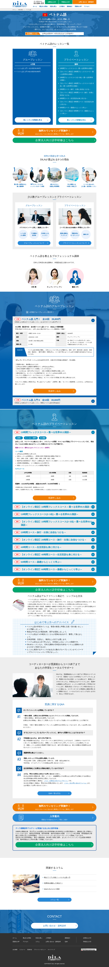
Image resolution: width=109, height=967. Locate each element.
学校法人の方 (87, 941)
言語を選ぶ (39, 938)
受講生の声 (16, 941)
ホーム (15, 938)
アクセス (25, 941)
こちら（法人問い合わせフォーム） (75, 783)
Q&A (66, 941)
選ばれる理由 (27, 938)
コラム (38, 941)
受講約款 (29, 949)
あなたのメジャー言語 (52, 889)
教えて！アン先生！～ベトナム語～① (57, 877)
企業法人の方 (87, 938)
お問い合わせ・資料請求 (54, 926)
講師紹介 (67, 938)
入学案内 (48, 938)
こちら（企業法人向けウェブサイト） (56, 781)
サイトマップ (51, 949)
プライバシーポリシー (40, 949)
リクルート (22, 949)
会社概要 (15, 949)
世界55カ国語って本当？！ (53, 883)
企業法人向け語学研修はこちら (54, 140)
